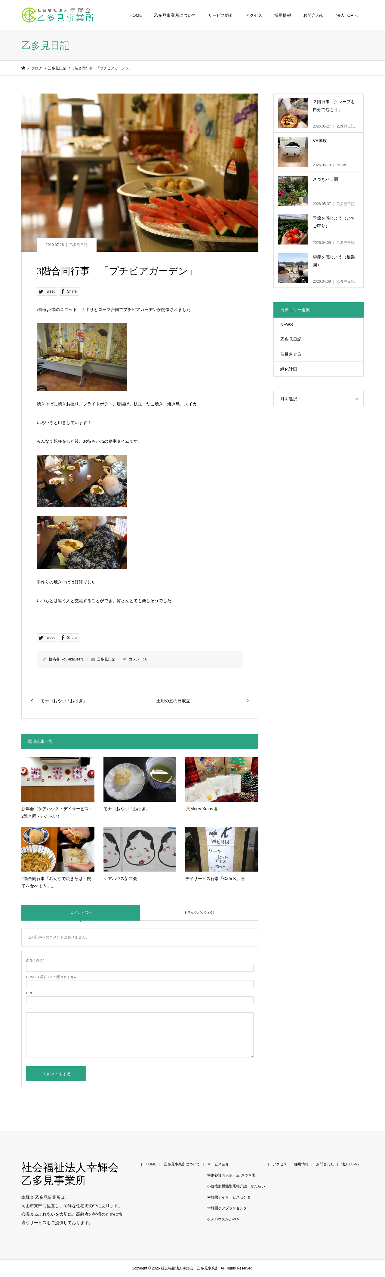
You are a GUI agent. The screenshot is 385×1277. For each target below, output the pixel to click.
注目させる (290, 354)
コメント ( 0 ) (81, 912)
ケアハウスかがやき (223, 1219)
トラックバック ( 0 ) (199, 912)
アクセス (253, 15)
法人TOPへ (347, 15)
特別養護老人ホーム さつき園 (231, 1175)
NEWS (286, 324)
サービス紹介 (220, 15)
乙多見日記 (78, 245)
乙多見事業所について (175, 15)
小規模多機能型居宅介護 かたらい (236, 1186)
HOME (135, 15)
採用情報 (282, 15)
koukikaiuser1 (73, 659)
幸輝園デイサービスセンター (230, 1197)
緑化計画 (288, 369)
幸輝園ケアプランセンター (229, 1208)
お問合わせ (313, 15)
